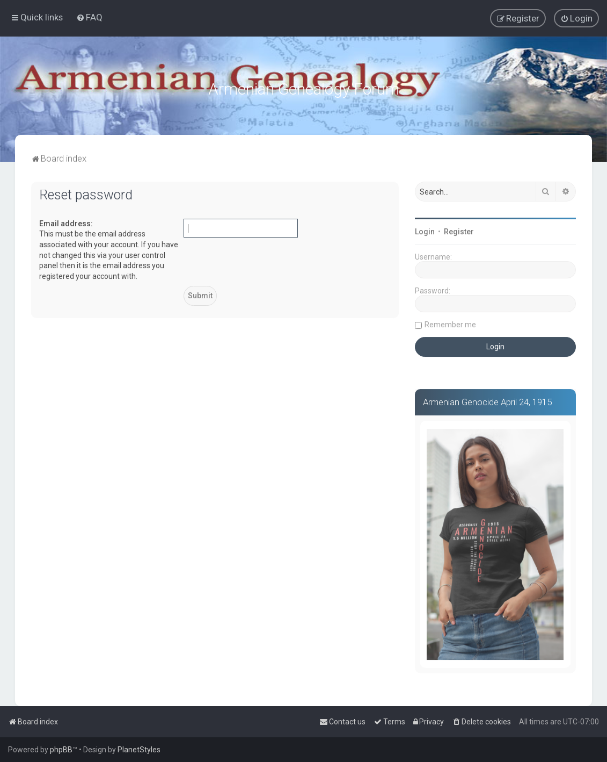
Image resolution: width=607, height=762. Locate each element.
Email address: (66, 221)
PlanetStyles (139, 749)
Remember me (450, 322)
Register (459, 229)
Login (425, 229)
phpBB (61, 749)
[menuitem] (89, 17)
